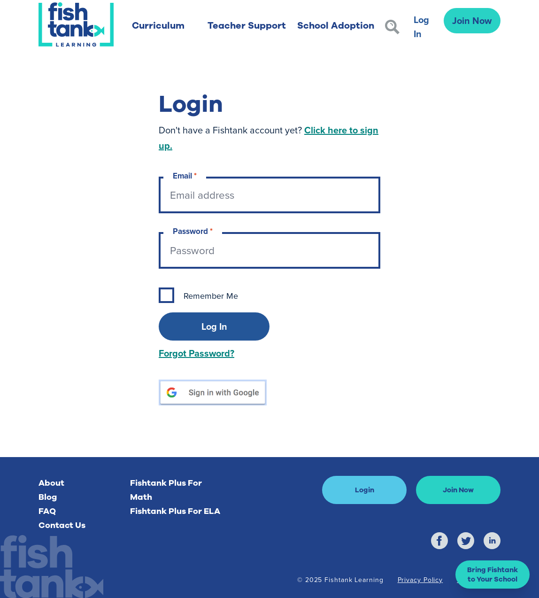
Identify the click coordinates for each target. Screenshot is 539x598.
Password (193, 231)
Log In (421, 26)
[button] (492, 574)
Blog (47, 497)
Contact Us (61, 525)
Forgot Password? (196, 353)
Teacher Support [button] (247, 25)
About (51, 483)
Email (185, 176)
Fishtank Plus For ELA (175, 511)
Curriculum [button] (158, 25)
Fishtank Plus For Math (166, 490)
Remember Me (211, 296)
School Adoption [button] (335, 25)
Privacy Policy (420, 580)
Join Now (472, 20)
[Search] (392, 27)
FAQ (47, 511)
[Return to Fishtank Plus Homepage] (76, 24)
